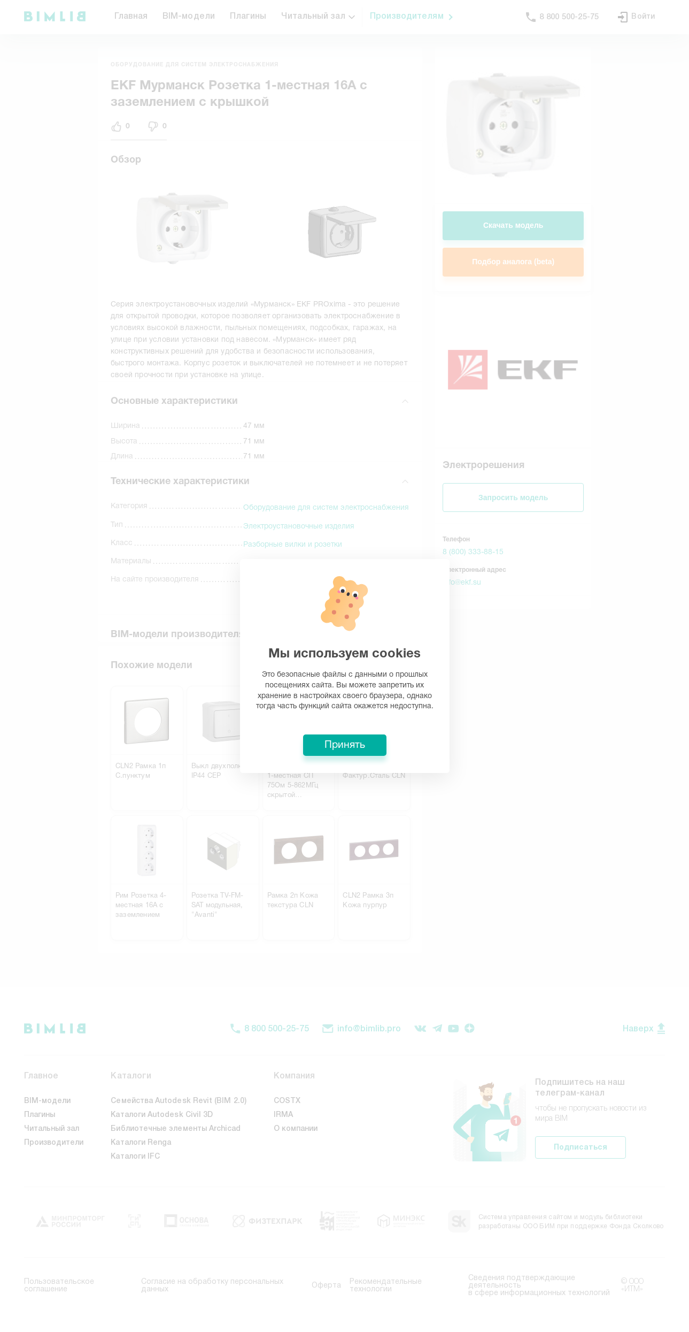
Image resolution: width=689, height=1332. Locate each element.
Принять (344, 745)
